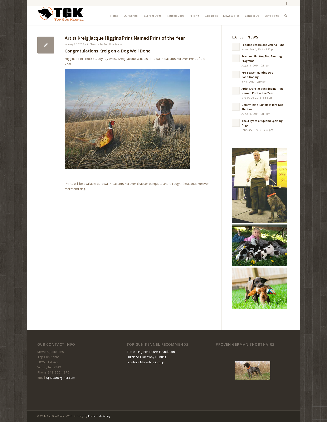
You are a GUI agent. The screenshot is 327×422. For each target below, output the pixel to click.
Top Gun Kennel (113, 44)
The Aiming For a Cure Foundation (151, 351)
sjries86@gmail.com (60, 377)
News (93, 44)
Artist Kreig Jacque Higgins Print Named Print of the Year (125, 38)
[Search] (286, 15)
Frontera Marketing (99, 416)
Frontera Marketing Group (145, 362)
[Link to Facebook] (286, 3)
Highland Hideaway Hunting (146, 357)
